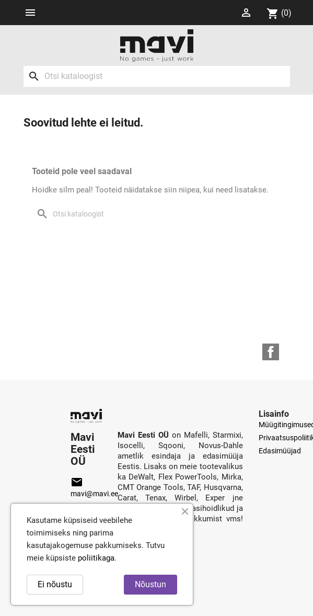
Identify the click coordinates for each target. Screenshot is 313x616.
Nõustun (150, 584)
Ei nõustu (55, 584)
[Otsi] (157, 76)
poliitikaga (96, 558)
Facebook (270, 352)
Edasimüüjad (280, 451)
